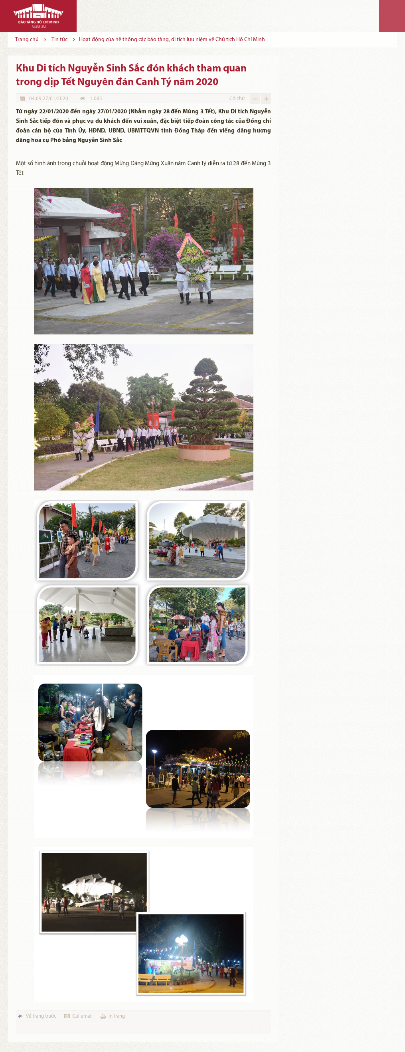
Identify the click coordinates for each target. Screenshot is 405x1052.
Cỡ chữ (237, 98)
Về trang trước (41, 1016)
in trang (117, 1016)
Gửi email (82, 1016)
